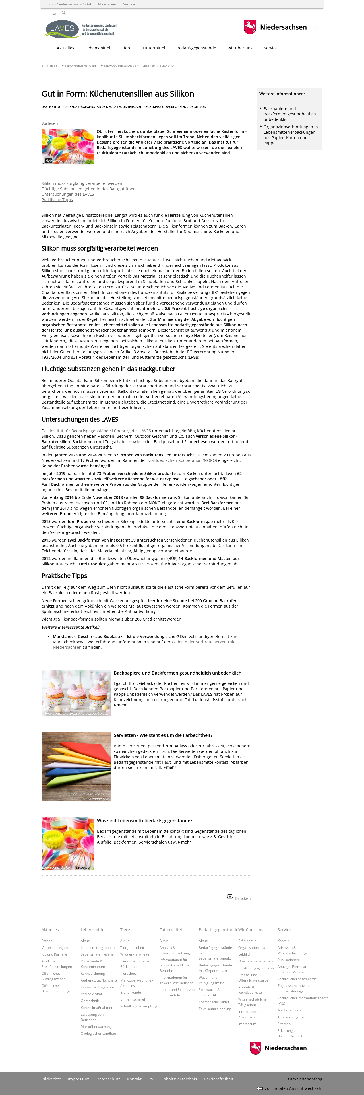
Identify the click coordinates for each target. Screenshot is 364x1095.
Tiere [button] (126, 48)
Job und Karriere (54, 954)
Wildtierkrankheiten (135, 954)
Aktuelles (50, 929)
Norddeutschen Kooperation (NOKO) (182, 460)
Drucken (243, 898)
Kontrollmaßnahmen (97, 1007)
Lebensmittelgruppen (98, 947)
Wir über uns (250, 929)
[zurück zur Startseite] (81, 30)
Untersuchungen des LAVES (68, 194)
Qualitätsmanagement (256, 961)
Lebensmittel (93, 929)
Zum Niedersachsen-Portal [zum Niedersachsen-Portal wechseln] (70, 4)
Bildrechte (51, 1079)
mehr (122, 705)
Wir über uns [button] (240, 48)
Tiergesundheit (132, 947)
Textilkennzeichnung (215, 1008)
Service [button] (271, 48)
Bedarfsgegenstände (81, 65)
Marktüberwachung (96, 1026)
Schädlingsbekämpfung (138, 1006)
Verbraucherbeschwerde (297, 978)
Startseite (49, 65)
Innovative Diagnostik (98, 987)
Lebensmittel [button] (98, 48)
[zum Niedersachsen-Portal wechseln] (275, 33)
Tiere (125, 929)
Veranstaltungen (55, 947)
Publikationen (288, 959)
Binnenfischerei (132, 999)
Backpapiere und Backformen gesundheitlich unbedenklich (177, 673)
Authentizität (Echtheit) (99, 980)
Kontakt (283, 940)
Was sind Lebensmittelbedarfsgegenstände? (144, 820)
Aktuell (86, 940)
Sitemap (284, 1023)
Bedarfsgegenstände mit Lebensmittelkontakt (140, 65)
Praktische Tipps (57, 199)
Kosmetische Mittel (214, 1001)
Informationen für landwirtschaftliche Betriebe (174, 965)
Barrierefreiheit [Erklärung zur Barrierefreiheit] (218, 1079)
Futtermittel (171, 929)
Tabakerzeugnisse (292, 1017)
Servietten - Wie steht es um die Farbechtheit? (163, 735)
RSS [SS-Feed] (152, 1079)
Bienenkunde (130, 992)
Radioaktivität (91, 993)
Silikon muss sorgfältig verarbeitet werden (82, 183)
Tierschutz (128, 973)
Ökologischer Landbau (98, 1033)
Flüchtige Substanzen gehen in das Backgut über (88, 188)
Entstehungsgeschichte (256, 968)
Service (284, 929)
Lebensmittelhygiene (97, 954)
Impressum (247, 1023)
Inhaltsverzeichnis (179, 1079)
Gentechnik (90, 1000)
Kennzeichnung (93, 973)
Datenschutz (108, 1079)
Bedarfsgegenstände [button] (196, 48)
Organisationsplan (252, 947)
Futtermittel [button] (154, 48)
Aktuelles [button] (65, 48)
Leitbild (244, 954)
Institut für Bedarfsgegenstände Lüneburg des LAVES (100, 430)
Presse (47, 940)
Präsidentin (247, 940)
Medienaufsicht (290, 1010)
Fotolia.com (83, 161)
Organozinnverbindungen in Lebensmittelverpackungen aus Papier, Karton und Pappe (291, 135)
